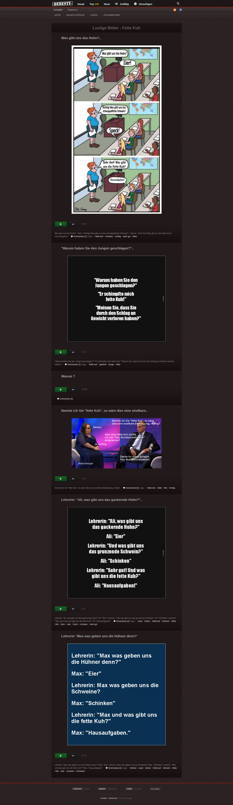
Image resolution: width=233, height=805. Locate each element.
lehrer (147, 621)
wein (140, 621)
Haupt (81, 4)
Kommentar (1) (73, 364)
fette (135, 236)
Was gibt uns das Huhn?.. (81, 38)
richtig (118, 236)
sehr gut (126, 236)
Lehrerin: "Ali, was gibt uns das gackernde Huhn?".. (101, 500)
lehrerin (166, 621)
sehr (63, 624)
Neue (107, 4)
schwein (109, 236)
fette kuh (99, 236)
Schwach (73, 224)
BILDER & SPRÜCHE (75, 15)
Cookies (103, 798)
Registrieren (73, 10)
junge (111, 364)
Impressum (113, 798)
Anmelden (58, 10)
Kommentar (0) (65, 399)
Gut (61, 224)
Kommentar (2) (79, 236)
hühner (133, 768)
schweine (81, 771)
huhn (75, 624)
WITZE (57, 15)
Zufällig (122, 4)
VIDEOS (94, 15)
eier (69, 624)
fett (165, 488)
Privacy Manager (126, 798)
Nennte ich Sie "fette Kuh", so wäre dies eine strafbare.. (104, 410)
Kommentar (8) (131, 488)
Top (94, 4)
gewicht (103, 364)
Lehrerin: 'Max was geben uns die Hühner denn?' (99, 636)
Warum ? (68, 376)
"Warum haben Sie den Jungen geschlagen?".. (97, 248)
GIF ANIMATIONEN (111, 15)
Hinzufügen (143, 4)
